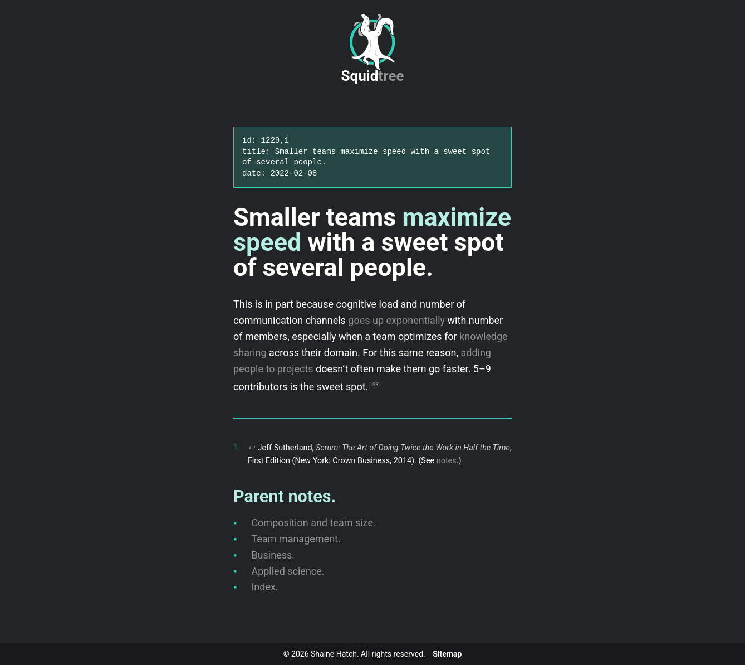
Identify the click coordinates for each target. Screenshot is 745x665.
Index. (264, 587)
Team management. (295, 539)
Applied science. (287, 571)
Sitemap (447, 653)
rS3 (374, 384)
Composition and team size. (313, 522)
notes (447, 460)
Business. (273, 555)
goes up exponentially (396, 320)
